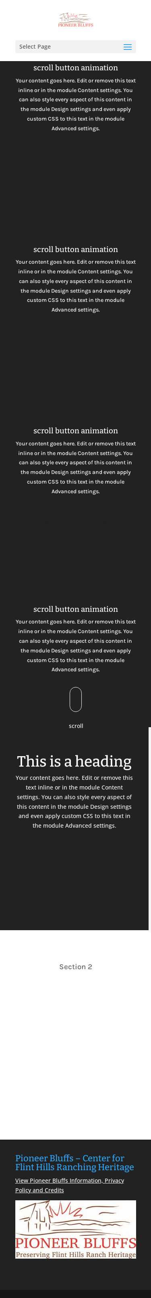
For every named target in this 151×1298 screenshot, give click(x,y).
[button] (127, 52)
